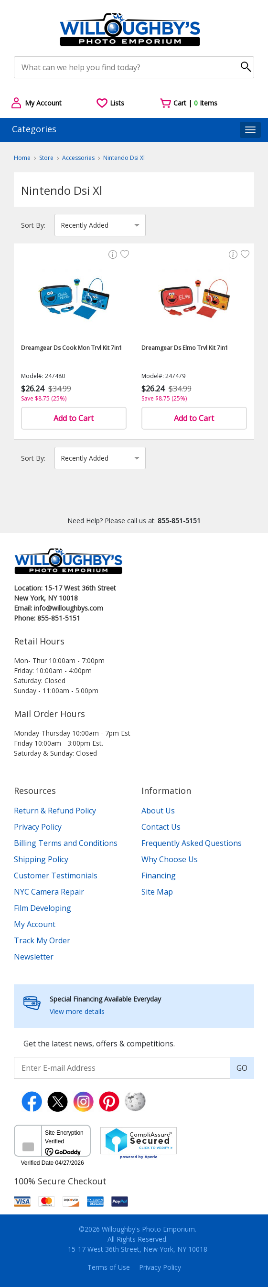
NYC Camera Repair (49, 891)
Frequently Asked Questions (191, 843)
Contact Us (161, 827)
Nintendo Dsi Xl (124, 158)
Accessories (78, 158)
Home (22, 158)
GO (241, 1068)
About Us (158, 810)
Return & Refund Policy (55, 810)
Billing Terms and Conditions (66, 843)
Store (46, 158)
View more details (77, 1011)
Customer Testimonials (55, 875)
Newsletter (34, 956)
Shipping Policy (41, 859)
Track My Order (42, 940)
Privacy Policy (38, 827)
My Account (34, 924)
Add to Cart (74, 418)
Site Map (157, 891)
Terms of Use (108, 1267)
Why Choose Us (169, 859)
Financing (158, 875)
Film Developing (42, 908)
